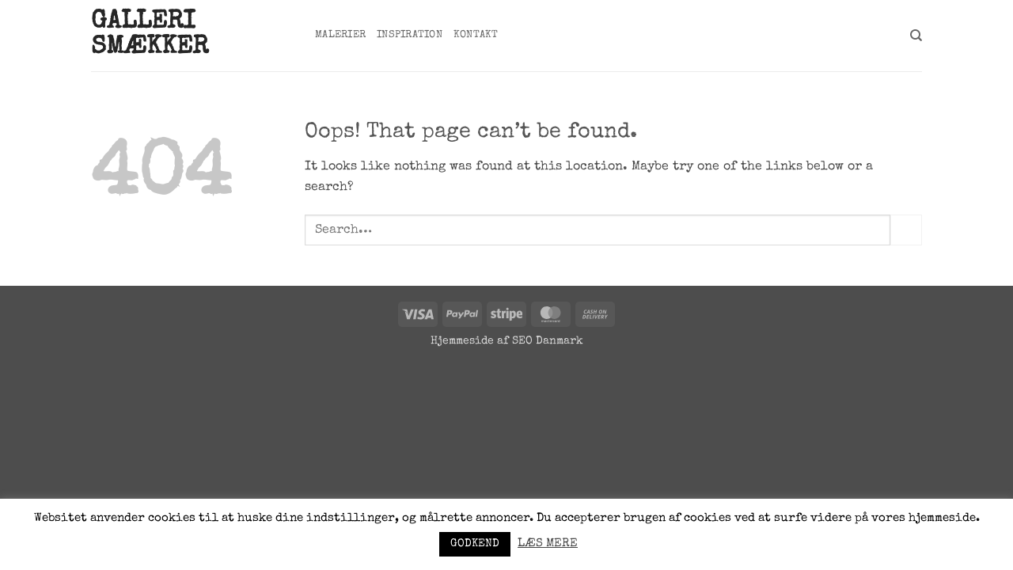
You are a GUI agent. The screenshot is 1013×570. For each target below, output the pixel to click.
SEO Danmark (547, 341)
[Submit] (906, 230)
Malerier (340, 35)
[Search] (916, 36)
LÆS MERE (548, 543)
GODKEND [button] (474, 543)
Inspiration (409, 35)
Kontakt (476, 35)
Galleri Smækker (149, 35)
